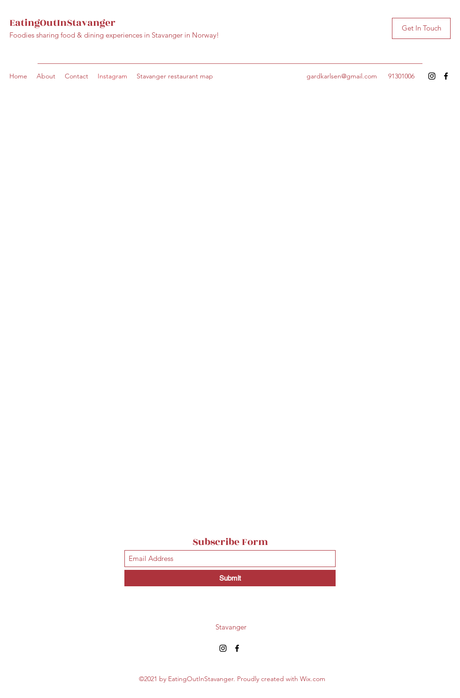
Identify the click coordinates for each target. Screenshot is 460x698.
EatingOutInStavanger (62, 22)
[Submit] (230, 578)
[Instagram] (432, 76)
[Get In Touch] (421, 28)
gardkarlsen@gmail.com (342, 76)
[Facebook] (446, 76)
